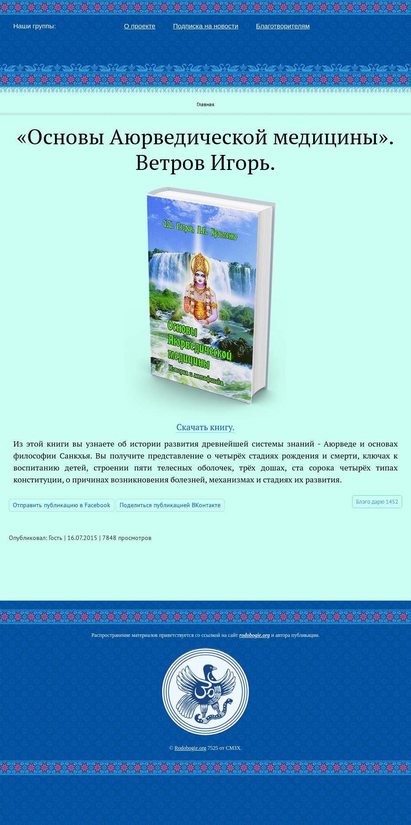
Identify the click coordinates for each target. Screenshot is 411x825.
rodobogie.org (254, 635)
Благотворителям (283, 26)
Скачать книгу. (205, 426)
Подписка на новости (205, 26)
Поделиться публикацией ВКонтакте (170, 505)
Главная (205, 104)
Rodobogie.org (190, 748)
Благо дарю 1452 (377, 501)
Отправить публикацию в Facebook (61, 505)
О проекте (139, 26)
